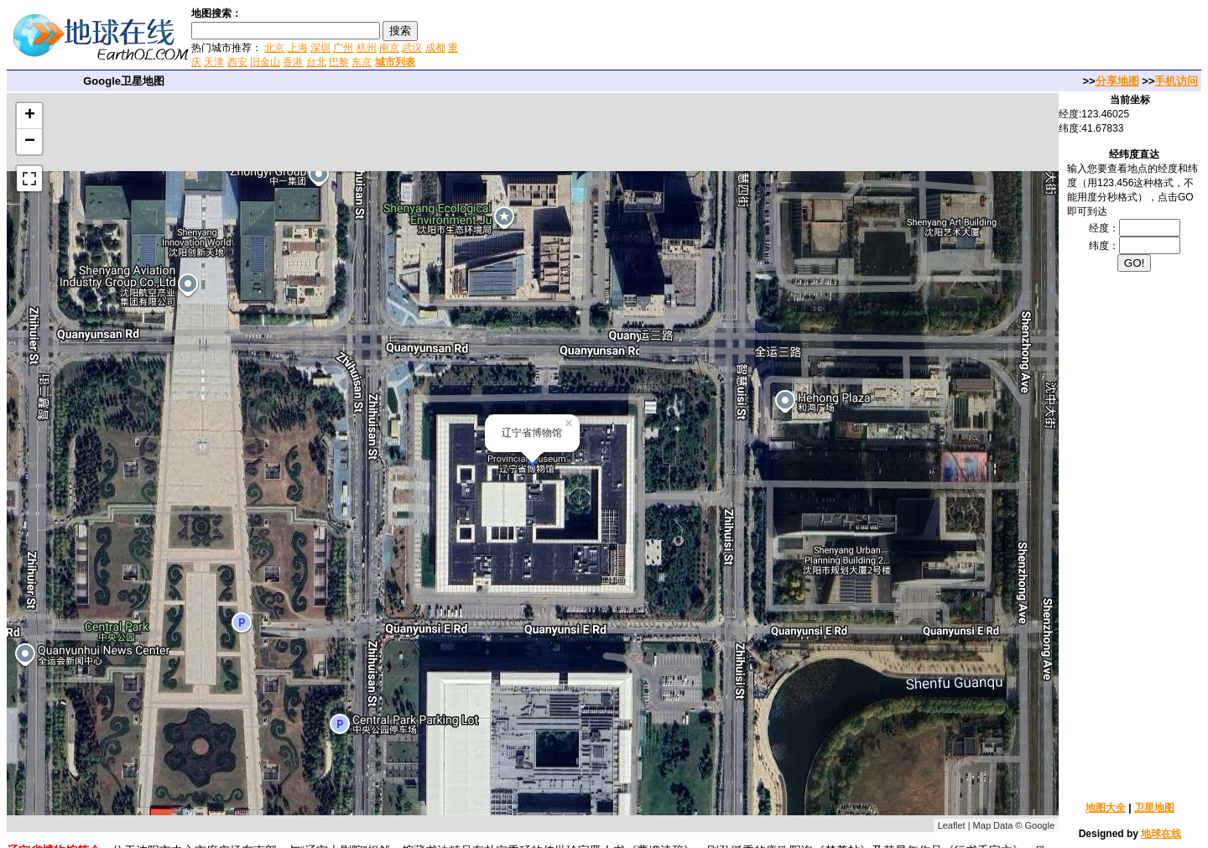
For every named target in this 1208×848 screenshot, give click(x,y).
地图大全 (1106, 808)
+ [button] (29, 115)
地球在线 (1161, 834)
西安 (237, 62)
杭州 (367, 48)
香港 (293, 62)
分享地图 (1117, 81)
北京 (274, 48)
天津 (214, 62)
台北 (316, 62)
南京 (389, 48)
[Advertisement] (662, 37)
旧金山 (265, 62)
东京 (361, 62)
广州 (343, 48)
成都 (435, 48)
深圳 (320, 48)
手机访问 (1176, 81)
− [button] (29, 141)
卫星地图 (1154, 808)
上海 (298, 48)
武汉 (412, 48)
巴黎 (339, 62)
